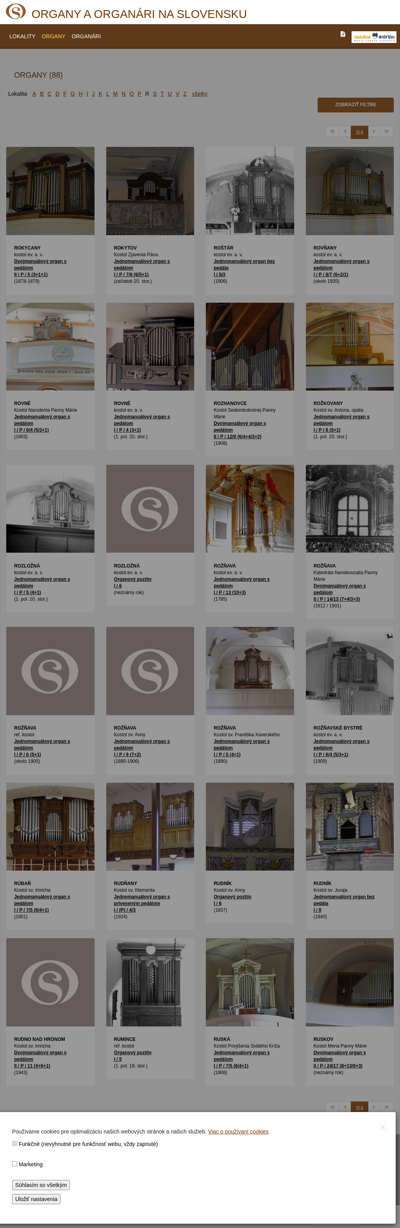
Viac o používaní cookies (238, 1131)
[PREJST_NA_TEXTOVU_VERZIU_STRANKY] (343, 34)
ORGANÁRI (86, 36)
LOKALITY (22, 36)
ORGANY (54, 36)
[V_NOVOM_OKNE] (374, 37)
